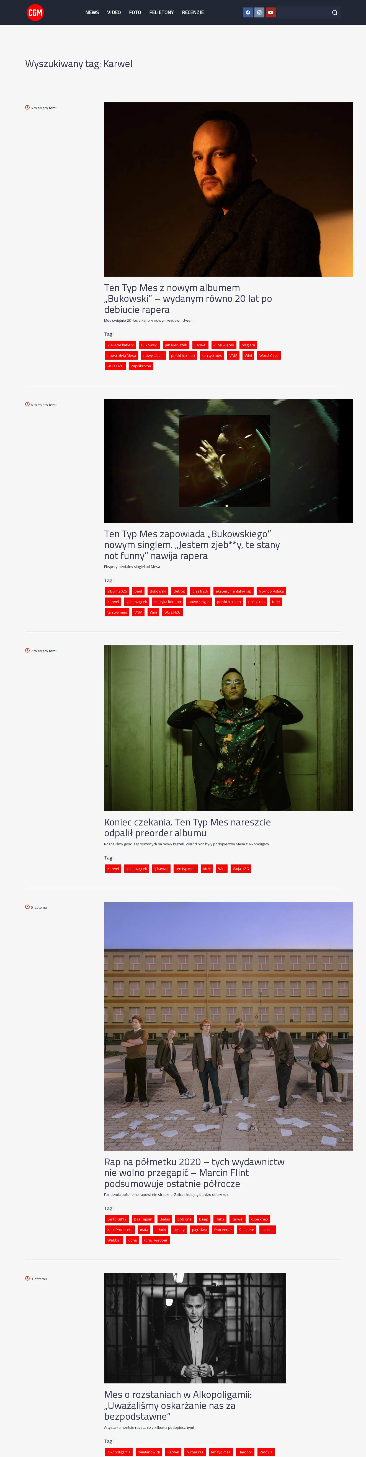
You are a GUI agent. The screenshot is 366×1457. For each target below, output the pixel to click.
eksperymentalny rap (233, 591)
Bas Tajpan (143, 1219)
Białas (165, 1219)
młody (161, 1229)
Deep (203, 1219)
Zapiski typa (141, 366)
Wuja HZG (115, 366)
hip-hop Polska (271, 591)
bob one (184, 1219)
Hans (220, 1219)
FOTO (135, 12)
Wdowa (266, 1452)
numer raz (195, 1452)
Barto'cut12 (117, 1219)
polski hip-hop (183, 355)
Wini (248, 355)
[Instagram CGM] (259, 12)
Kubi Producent (120, 1229)
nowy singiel (199, 601)
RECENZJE (193, 12)
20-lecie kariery (120, 345)
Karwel (200, 345)
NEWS (92, 12)
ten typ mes (212, 355)
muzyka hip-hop (167, 601)
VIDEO (114, 12)
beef (138, 591)
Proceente (223, 1229)
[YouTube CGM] (271, 12)
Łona (132, 1240)
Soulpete (246, 1229)
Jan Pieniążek (176, 345)
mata (144, 1229)
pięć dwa (199, 1229)
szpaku (268, 1229)
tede (276, 601)
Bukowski (149, 345)
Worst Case (269, 355)
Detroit (179, 591)
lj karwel (161, 868)
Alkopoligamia (118, 1452)
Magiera (248, 345)
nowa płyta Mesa (121, 355)
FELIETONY (161, 12)
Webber (114, 1240)
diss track (200, 591)
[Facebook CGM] (248, 12)
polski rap (256, 601)
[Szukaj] (335, 12)
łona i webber (155, 1240)
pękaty (179, 1229)
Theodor (245, 1452)
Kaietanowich (149, 1452)
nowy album (153, 355)
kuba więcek (224, 345)
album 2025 (117, 591)
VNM (233, 355)
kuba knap (259, 1219)
